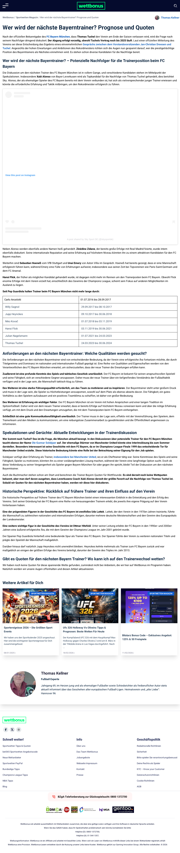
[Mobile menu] (5, 6)
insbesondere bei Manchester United (75, 457)
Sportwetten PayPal (13, 763)
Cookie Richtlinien (145, 780)
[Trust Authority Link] (87, 809)
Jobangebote (83, 757)
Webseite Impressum (86, 763)
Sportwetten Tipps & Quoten (17, 746)
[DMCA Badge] (54, 809)
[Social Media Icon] (5, 729)
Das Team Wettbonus (87, 751)
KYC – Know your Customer (151, 769)
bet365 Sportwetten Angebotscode (20, 751)
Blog (5, 786)
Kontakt (80, 769)
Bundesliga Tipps (11, 769)
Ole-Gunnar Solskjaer (43, 443)
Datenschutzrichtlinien (148, 775)
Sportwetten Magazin (27, 17)
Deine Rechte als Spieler (148, 763)
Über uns (80, 746)
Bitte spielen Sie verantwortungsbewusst (157, 757)
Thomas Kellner (170, 18)
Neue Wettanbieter (12, 757)
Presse (79, 775)
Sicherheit (142, 751)
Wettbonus (8, 17)
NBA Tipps (8, 780)
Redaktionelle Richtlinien (149, 746)
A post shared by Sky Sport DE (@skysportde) (90, 239)
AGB (139, 786)
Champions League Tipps (15, 775)
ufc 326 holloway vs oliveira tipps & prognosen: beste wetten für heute (84, 630)
